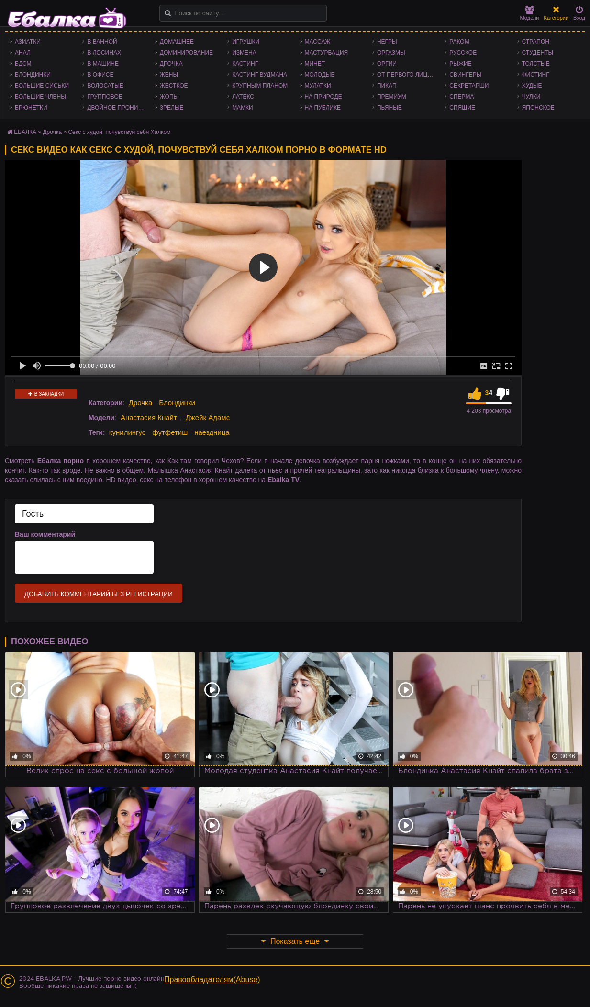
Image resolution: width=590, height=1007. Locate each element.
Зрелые (172, 107)
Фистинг (535, 74)
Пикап (387, 85)
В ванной (102, 41)
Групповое (104, 96)
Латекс (243, 96)
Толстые (536, 63)
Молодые (320, 74)
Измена (244, 52)
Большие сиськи (42, 85)
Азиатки (28, 41)
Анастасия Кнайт (149, 417)
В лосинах (104, 52)
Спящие (462, 107)
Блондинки (33, 74)
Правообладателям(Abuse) (212, 979)
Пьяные (389, 107)
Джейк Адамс (208, 417)
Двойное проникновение (118, 107)
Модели (529, 13)
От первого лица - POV (408, 74)
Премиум (391, 96)
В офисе (100, 74)
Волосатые (105, 85)
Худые (532, 85)
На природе (323, 96)
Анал (23, 52)
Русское (463, 52)
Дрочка (171, 63)
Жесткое (174, 85)
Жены (169, 74)
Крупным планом (260, 85)
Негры (387, 41)
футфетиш (170, 432)
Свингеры (465, 74)
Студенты (537, 52)
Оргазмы (391, 52)
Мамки (242, 107)
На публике (323, 107)
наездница (212, 432)
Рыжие (460, 63)
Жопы (169, 96)
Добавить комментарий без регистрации (98, 594)
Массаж (318, 41)
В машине (103, 63)
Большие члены (40, 96)
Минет (315, 63)
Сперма (461, 96)
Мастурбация (326, 52)
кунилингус (127, 432)
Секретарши (469, 85)
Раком (459, 41)
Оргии (387, 63)
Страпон (535, 41)
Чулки (531, 96)
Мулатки (318, 85)
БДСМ (23, 63)
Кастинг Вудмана (259, 74)
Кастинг (245, 63)
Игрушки (245, 41)
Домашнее (177, 41)
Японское (538, 107)
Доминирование (186, 52)
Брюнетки (31, 107)
